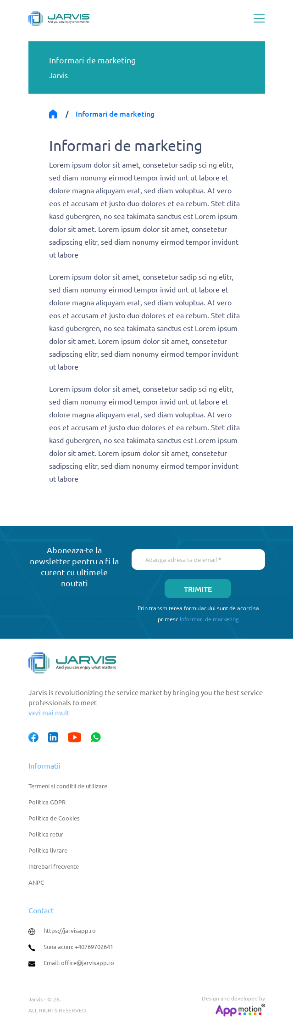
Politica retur (45, 834)
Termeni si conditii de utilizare (67, 786)
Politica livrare (47, 850)
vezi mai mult (49, 712)
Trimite (198, 589)
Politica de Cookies (54, 818)
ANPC (36, 882)
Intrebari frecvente (53, 866)
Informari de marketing (209, 619)
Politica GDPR (47, 802)
